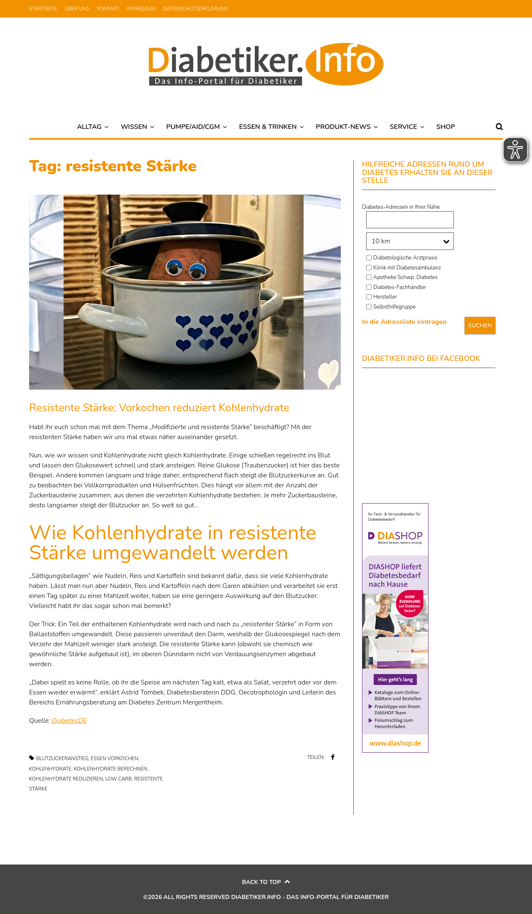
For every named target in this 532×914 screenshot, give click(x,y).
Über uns (77, 8)
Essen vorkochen (114, 758)
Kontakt (108, 8)
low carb (118, 779)
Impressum (141, 8)
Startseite (43, 8)
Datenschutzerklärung (196, 8)
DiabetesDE (69, 720)
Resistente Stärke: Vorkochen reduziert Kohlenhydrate (159, 407)
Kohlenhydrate (50, 769)
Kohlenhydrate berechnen (110, 769)
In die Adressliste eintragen (404, 321)
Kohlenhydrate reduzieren (66, 779)
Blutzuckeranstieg (62, 758)
